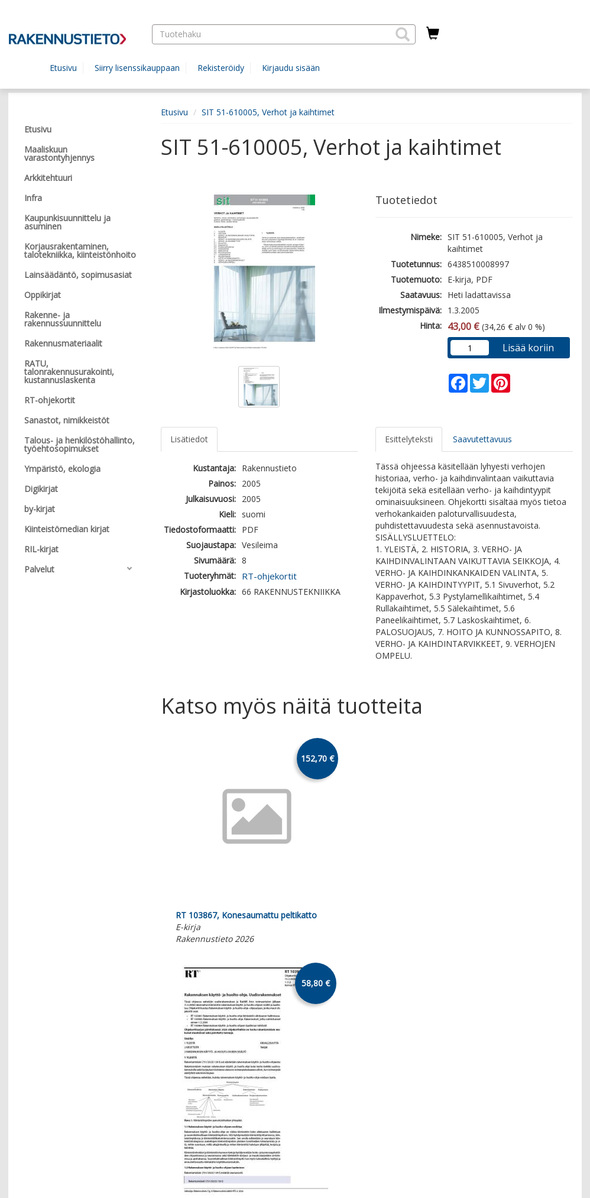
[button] (403, 34)
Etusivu (63, 67)
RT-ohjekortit (269, 576)
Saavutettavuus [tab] (482, 439)
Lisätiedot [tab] (189, 439)
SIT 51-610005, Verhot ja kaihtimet (268, 112)
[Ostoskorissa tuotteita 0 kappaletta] (433, 34)
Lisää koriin (528, 347)
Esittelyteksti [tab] (409, 439)
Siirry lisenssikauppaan (137, 67)
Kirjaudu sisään (291, 67)
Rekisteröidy (220, 67)
